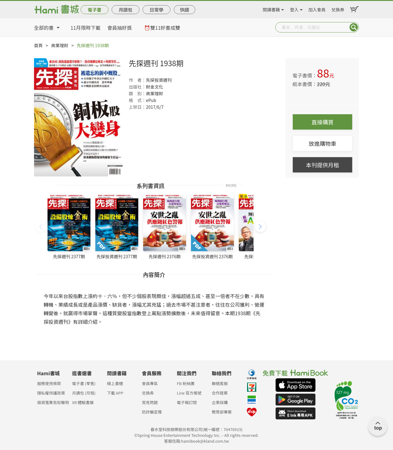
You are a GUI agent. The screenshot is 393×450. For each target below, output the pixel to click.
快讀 (184, 9)
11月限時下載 (86, 27)
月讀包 (125, 9)
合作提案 (220, 393)
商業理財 (59, 45)
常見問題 (150, 402)
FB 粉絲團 (186, 383)
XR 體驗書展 (83, 402)
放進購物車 (322, 143)
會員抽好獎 (119, 27)
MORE (231, 185)
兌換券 (337, 8)
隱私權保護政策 (51, 393)
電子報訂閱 (187, 402)
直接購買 (322, 122)
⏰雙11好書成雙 (162, 27)
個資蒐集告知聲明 (53, 402)
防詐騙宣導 (152, 412)
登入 (294, 8)
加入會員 (317, 8)
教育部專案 (222, 412)
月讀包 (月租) (84, 393)
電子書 (94, 9)
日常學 (156, 9)
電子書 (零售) (84, 383)
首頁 (38, 45)
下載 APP (115, 393)
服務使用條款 (49, 383)
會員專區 (150, 383)
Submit (354, 27)
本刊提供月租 (322, 165)
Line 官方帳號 (189, 393)
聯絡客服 (220, 383)
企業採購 (220, 402)
